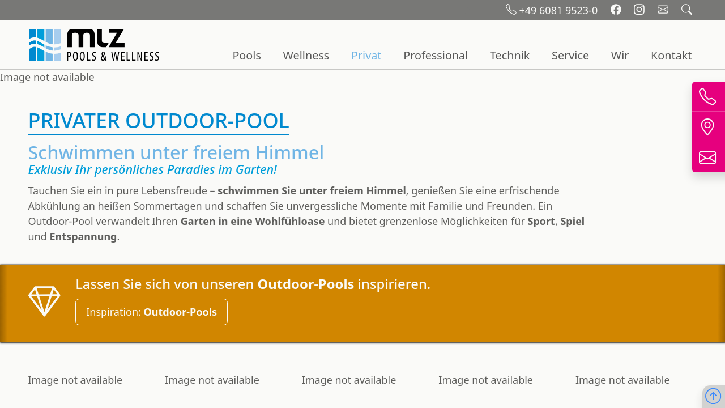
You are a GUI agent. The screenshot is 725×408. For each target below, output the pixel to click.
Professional (435, 55)
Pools (246, 55)
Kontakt (671, 55)
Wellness (306, 55)
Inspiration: (151, 311)
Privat (366, 55)
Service (570, 55)
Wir (620, 55)
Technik (510, 55)
